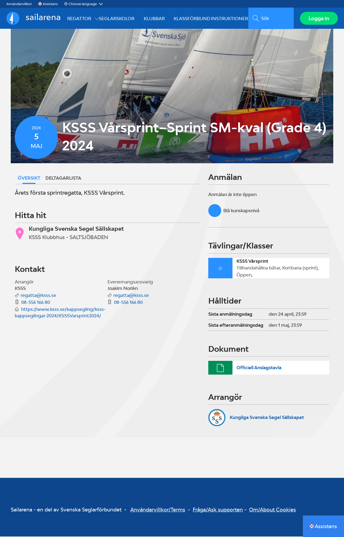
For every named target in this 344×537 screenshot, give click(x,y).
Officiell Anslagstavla (258, 368)
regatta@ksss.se (38, 295)
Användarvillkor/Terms (157, 510)
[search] (270, 18)
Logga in (318, 19)
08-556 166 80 (35, 302)
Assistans (50, 4)
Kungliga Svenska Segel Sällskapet (267, 418)
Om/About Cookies (272, 510)
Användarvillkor (19, 4)
